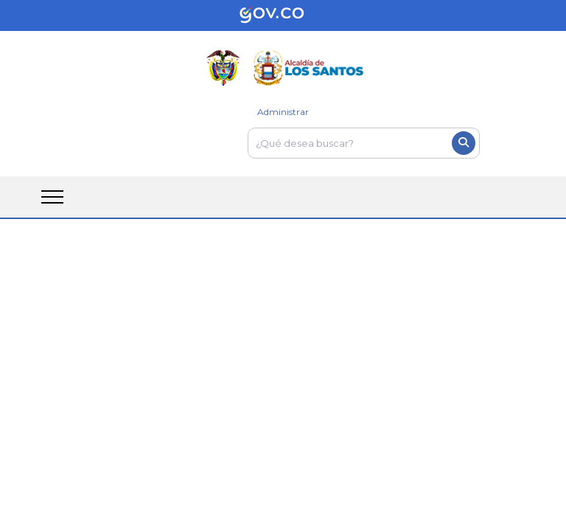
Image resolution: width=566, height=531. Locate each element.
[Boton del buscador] (463, 143)
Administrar (283, 111)
